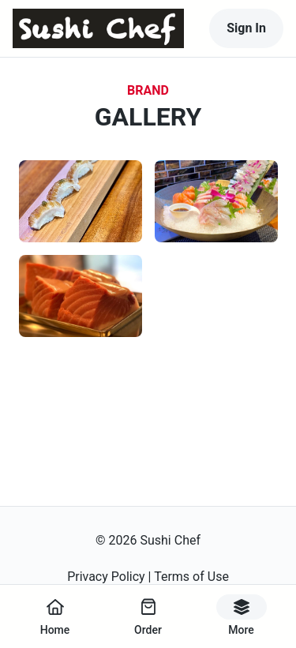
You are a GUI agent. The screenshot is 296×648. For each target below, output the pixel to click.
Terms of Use (191, 576)
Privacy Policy (106, 576)
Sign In (246, 28)
